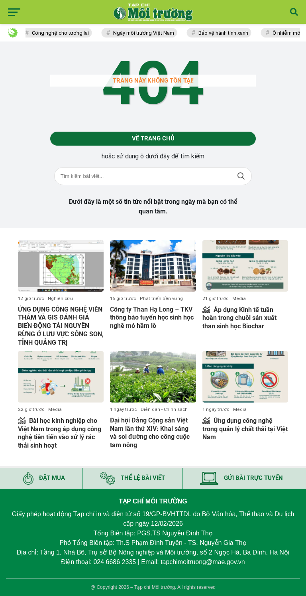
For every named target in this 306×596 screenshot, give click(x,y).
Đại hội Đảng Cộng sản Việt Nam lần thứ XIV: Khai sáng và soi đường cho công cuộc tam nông (150, 432)
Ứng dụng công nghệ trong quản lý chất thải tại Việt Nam (245, 429)
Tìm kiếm (241, 176)
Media (239, 298)
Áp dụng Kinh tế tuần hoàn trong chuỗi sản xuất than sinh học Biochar (239, 318)
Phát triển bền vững (161, 298)
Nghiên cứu (60, 298)
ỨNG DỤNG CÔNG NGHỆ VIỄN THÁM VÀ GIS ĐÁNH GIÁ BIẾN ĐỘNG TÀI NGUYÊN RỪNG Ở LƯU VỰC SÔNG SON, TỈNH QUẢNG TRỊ (61, 326)
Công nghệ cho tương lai (61, 33)
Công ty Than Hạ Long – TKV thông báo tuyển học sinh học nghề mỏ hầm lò (152, 318)
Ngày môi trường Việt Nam (145, 33)
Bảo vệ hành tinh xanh (225, 33)
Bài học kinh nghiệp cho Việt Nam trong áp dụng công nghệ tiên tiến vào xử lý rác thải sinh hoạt (59, 433)
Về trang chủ (153, 138)
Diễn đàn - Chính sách (164, 409)
